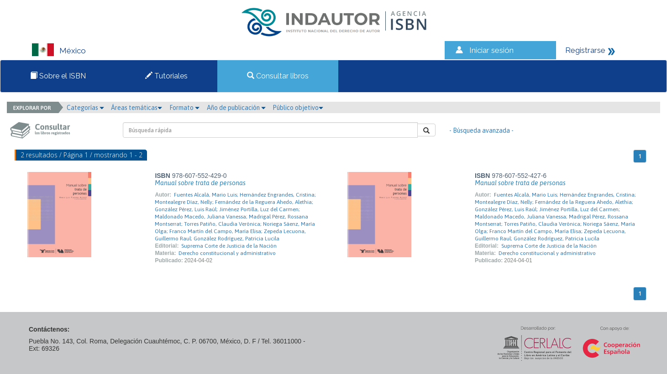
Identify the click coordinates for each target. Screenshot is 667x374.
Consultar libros (278, 76)
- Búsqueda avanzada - (481, 130)
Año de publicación (236, 107)
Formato (184, 107)
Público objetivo (298, 107)
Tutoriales (166, 76)
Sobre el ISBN (58, 76)
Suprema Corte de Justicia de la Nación (229, 246)
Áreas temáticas (136, 107)
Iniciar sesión (491, 50)
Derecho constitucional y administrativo (227, 253)
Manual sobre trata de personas (200, 183)
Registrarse (585, 50)
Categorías (85, 107)
